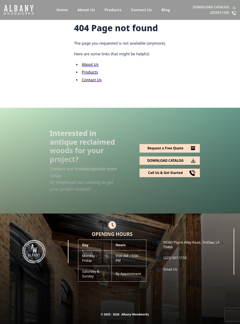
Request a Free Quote (165, 148)
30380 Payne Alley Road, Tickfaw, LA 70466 (191, 245)
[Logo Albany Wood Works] (19, 10)
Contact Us (141, 9)
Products (113, 9)
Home (62, 9)
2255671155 (219, 12)
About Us (86, 9)
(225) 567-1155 (175, 257)
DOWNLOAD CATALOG (211, 7)
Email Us (170, 269)
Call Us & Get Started (165, 172)
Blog (165, 9)
